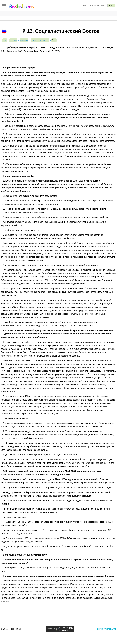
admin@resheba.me (106, 629)
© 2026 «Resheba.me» (12, 629)
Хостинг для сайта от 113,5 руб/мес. (67, 629)
